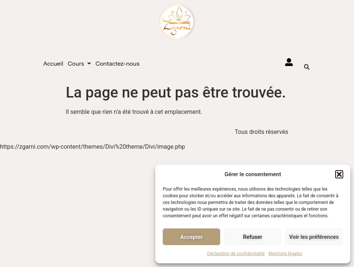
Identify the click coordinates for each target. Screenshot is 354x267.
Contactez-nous (117, 63)
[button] (339, 174)
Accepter (191, 237)
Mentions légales (285, 253)
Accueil (53, 63)
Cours (79, 63)
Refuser (252, 237)
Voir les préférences (314, 237)
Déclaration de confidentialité (236, 253)
